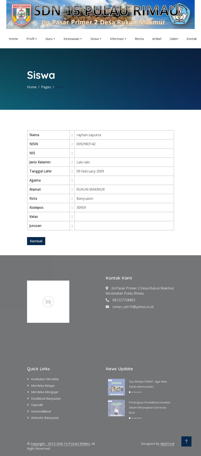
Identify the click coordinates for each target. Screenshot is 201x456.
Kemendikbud (41, 411)
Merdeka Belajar (43, 385)
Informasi (117, 39)
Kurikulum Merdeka (45, 379)
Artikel (156, 39)
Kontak (192, 39)
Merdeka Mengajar (45, 392)
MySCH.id (167, 443)
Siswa (94, 39)
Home (13, 39)
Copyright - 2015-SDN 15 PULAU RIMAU (60, 443)
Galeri (174, 39)
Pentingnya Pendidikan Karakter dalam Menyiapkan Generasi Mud (150, 407)
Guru (48, 39)
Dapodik (37, 405)
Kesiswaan (71, 39)
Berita (139, 39)
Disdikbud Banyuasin (46, 398)
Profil (30, 39)
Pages (46, 87)
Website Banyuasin (45, 417)
